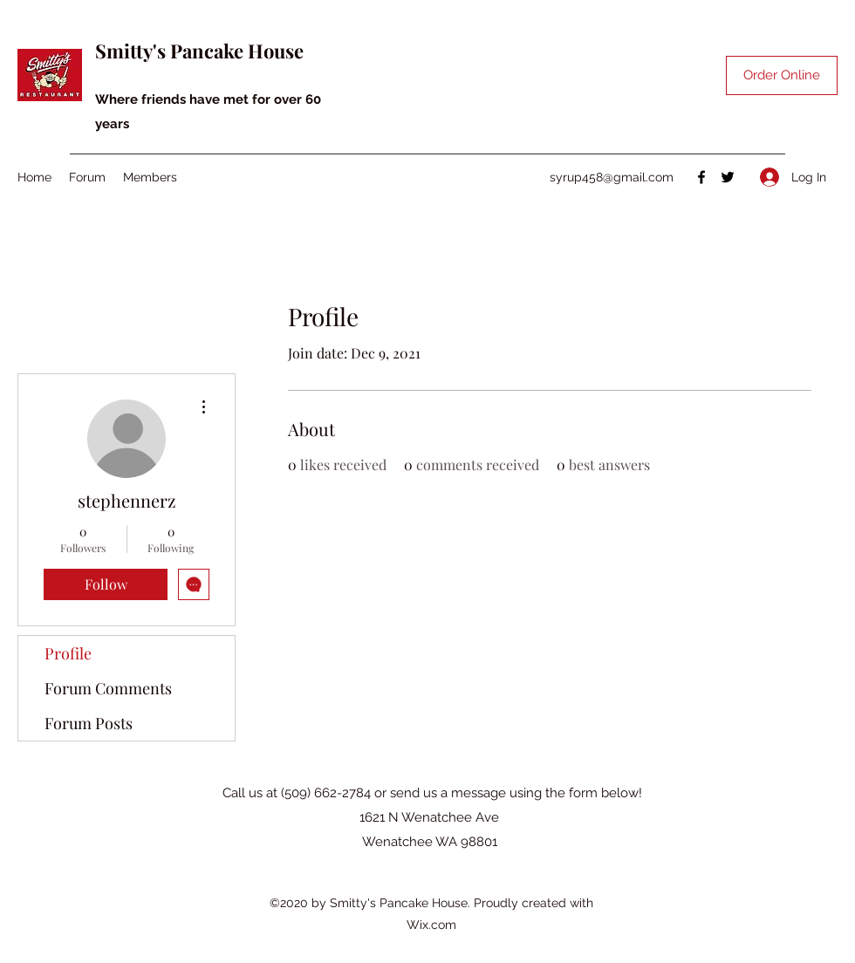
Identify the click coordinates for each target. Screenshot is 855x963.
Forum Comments (108, 688)
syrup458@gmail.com (612, 177)
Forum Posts (88, 723)
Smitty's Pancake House (199, 51)
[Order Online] (782, 75)
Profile (68, 653)
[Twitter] (727, 177)
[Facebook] (701, 177)
